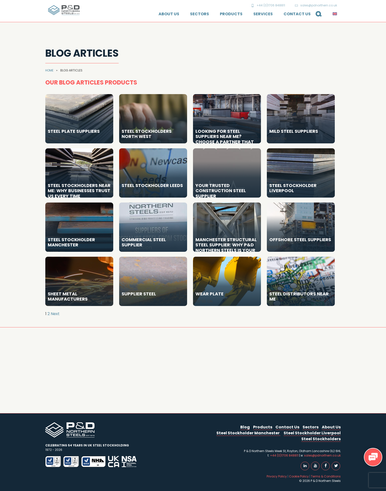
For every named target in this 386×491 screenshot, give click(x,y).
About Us (169, 14)
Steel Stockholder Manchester (248, 433)
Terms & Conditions (326, 476)
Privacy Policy (277, 476)
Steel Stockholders (321, 439)
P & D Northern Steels (63, 10)
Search (317, 16)
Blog (245, 427)
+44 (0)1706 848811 (268, 5)
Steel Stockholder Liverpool (312, 433)
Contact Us (297, 14)
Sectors (199, 14)
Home (49, 70)
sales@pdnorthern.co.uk (316, 5)
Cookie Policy (299, 476)
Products (231, 14)
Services (263, 14)
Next (55, 314)
